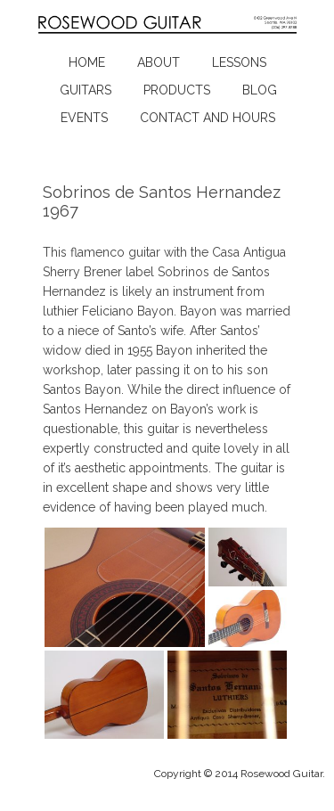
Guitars (85, 90)
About (158, 62)
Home (87, 62)
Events (84, 118)
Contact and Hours (207, 118)
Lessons (239, 62)
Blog (259, 90)
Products (176, 90)
